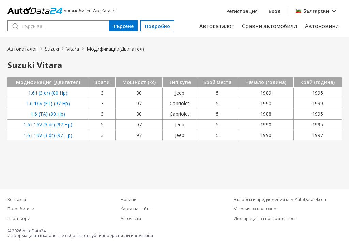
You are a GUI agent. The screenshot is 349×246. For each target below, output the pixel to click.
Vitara (72, 48)
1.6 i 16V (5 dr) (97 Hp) (48, 124)
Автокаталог (216, 26)
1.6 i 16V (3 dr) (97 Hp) (48, 135)
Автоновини (322, 26)
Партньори (18, 219)
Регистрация (242, 11)
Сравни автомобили (269, 26)
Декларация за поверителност (265, 219)
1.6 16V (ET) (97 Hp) (48, 103)
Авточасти (131, 219)
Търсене (123, 26)
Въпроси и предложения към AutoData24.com (281, 199)
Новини (129, 199)
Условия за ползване (255, 209)
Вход (275, 11)
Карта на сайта (136, 209)
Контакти (16, 199)
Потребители (20, 209)
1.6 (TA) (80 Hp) (48, 114)
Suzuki (52, 48)
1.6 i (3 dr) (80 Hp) (47, 93)
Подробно (157, 26)
